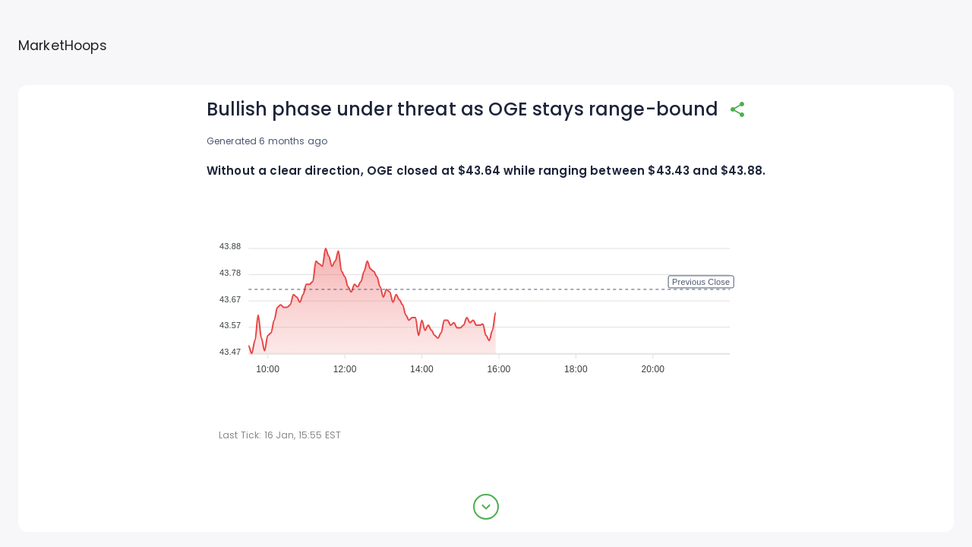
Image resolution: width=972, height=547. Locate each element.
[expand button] (486, 507)
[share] (737, 109)
